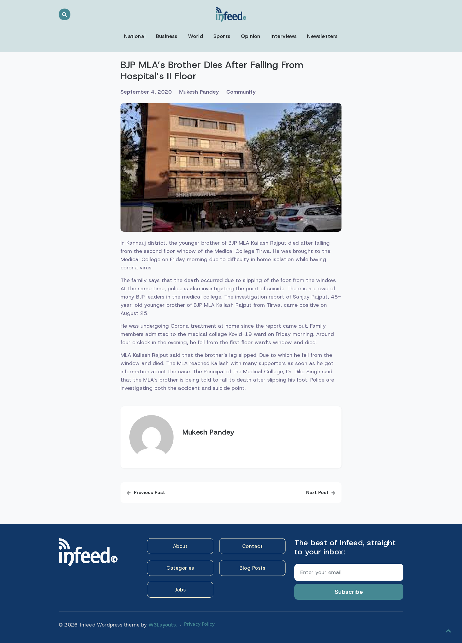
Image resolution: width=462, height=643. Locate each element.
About (180, 546)
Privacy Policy (199, 624)
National (135, 36)
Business (167, 36)
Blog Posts (252, 568)
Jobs (180, 589)
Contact (252, 546)
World (195, 36)
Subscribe (349, 592)
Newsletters (322, 36)
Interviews (283, 36)
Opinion (250, 36)
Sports (221, 36)
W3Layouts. (162, 625)
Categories (180, 568)
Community (241, 91)
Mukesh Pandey (199, 91)
